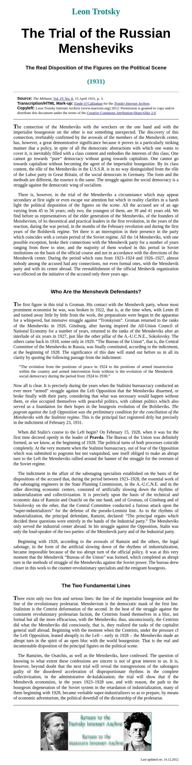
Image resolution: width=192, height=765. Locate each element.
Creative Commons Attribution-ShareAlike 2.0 (121, 113)
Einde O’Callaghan (88, 103)
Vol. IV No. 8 (63, 98)
